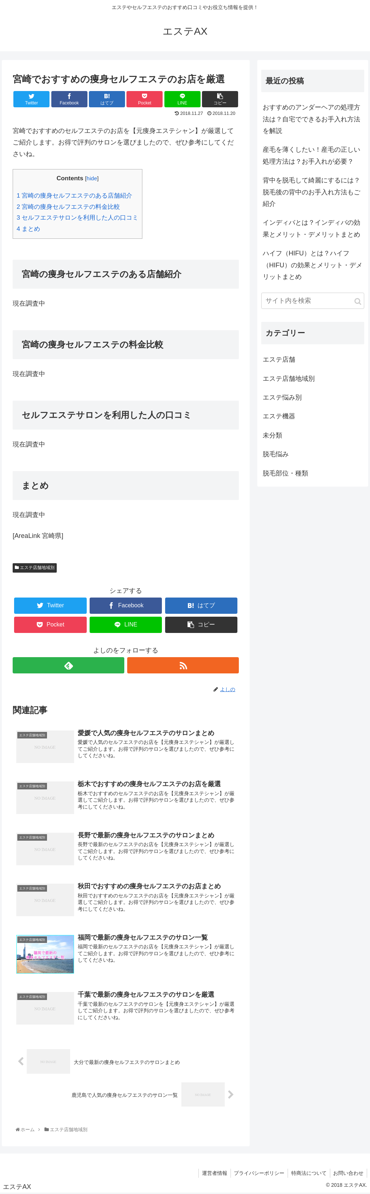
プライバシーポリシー (257, 1174)
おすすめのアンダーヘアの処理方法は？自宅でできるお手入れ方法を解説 (311, 119)
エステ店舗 (279, 359)
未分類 (272, 435)
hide (92, 178)
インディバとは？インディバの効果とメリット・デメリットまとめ (311, 228)
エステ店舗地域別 (35, 567)
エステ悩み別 (282, 397)
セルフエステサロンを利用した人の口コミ (77, 217)
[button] (358, 301)
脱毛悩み (276, 454)
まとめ (28, 228)
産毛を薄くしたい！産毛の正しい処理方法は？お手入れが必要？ (311, 155)
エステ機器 (279, 416)
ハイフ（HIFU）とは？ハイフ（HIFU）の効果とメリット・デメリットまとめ (312, 265)
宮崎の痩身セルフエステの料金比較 (68, 206)
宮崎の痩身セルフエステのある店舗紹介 (74, 195)
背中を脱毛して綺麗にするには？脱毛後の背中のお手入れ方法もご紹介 (311, 192)
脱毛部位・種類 (285, 473)
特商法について (307, 1174)
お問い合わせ (348, 1174)
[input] (312, 301)
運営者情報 (211, 1174)
